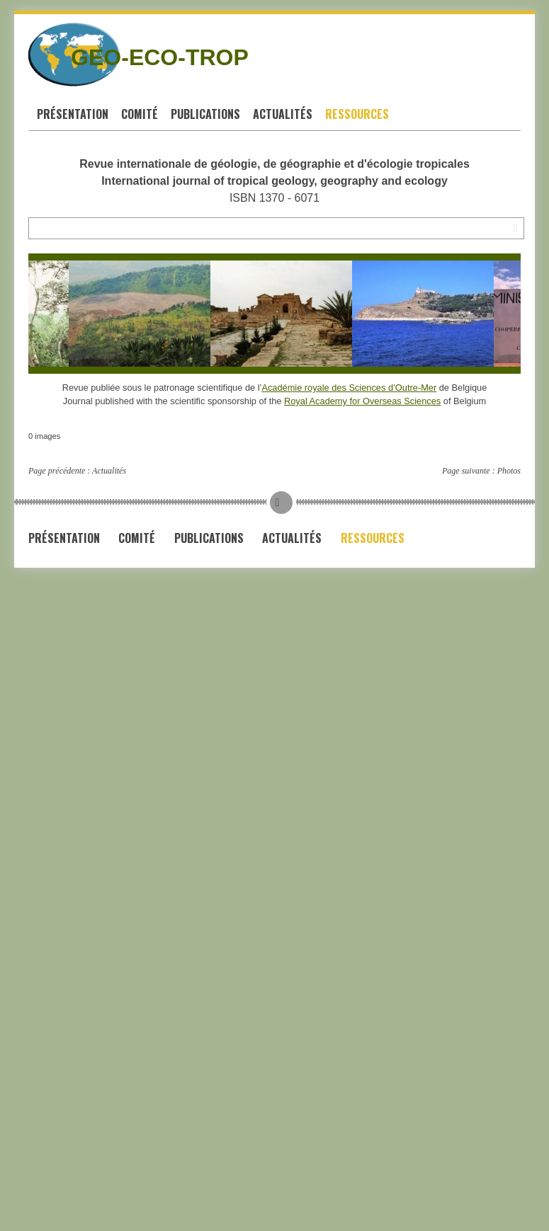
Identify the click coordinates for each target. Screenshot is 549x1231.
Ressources (357, 113)
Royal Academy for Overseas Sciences (362, 401)
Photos (509, 471)
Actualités (282, 113)
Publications (205, 113)
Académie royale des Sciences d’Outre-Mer (348, 387)
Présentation (72, 113)
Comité (139, 113)
